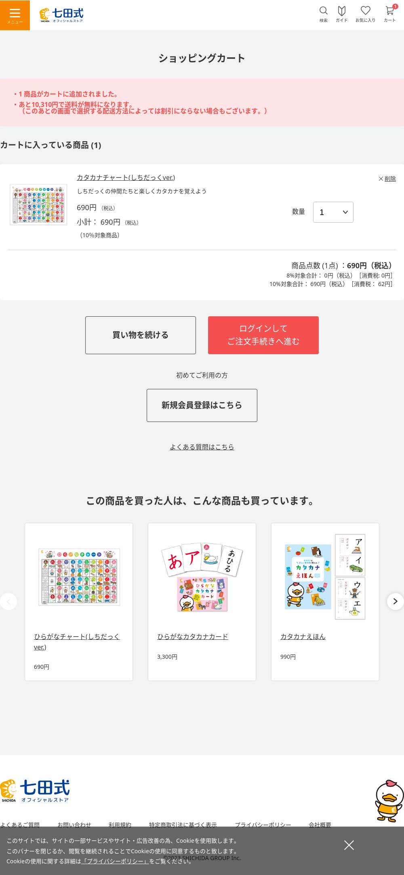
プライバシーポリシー (263, 825)
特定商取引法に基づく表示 (183, 825)
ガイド (342, 19)
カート (390, 19)
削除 (390, 178)
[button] (395, 601)
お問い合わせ (74, 825)
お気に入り (366, 19)
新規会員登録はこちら (202, 405)
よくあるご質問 (20, 825)
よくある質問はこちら (202, 447)
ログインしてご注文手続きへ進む (263, 335)
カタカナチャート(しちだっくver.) (126, 177)
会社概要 (320, 825)
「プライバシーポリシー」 (115, 861)
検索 (324, 20)
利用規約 (120, 825)
